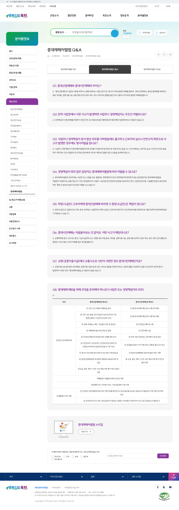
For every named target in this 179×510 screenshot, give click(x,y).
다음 (127, 36)
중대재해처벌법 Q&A (93, 56)
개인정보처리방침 (41, 487)
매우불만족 (58, 459)
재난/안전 (66, 56)
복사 (164, 54)
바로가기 (84, 431)
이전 (124, 36)
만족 (67, 456)
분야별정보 (56, 56)
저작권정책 (56, 487)
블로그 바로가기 (164, 487)
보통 (76, 456)
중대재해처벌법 (77, 56)
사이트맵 (167, 16)
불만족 (86, 456)
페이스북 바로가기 (157, 487)
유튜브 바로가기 (170, 487)
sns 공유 (158, 54)
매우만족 (57, 456)
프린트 (170, 54)
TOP (173, 477)
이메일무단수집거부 (71, 487)
